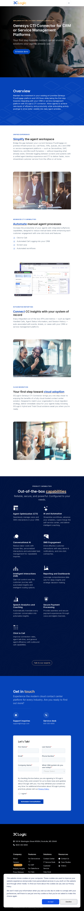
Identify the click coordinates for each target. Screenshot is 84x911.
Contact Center (49, 859)
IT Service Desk (49, 862)
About (15, 859)
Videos (62, 866)
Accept (50, 902)
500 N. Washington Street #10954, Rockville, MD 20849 (35, 841)
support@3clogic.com (21, 723)
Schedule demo (21, 51)
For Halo (31, 872)
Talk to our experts (42, 663)
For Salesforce (33, 868)
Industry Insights (19, 868)
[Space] (20, 834)
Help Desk (47, 872)
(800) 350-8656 (20, 845)
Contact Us (64, 859)
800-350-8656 (49, 723)
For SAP (31, 865)
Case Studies (65, 862)
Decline (69, 902)
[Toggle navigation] (69, 3)
